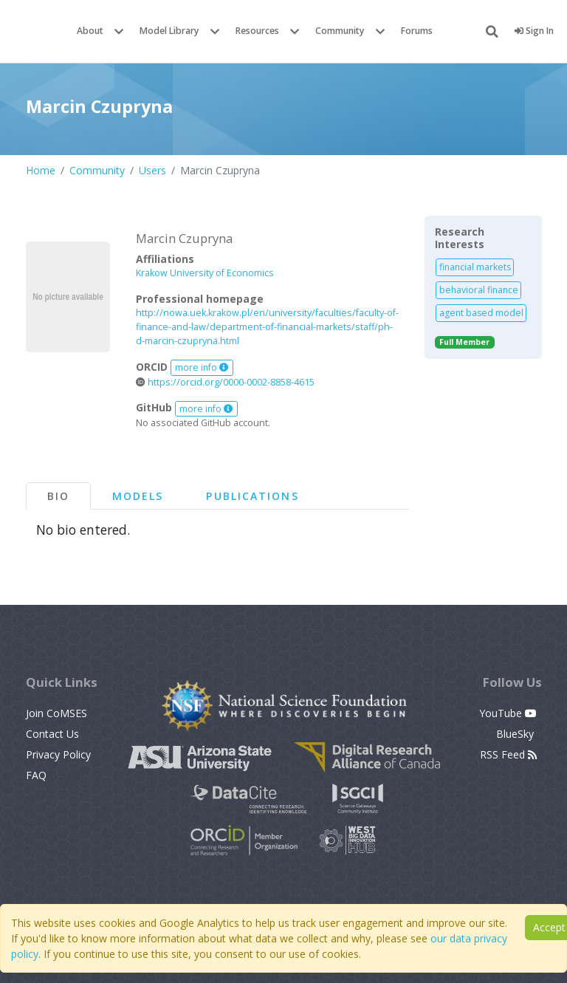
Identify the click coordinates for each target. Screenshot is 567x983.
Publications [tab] (252, 496)
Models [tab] (138, 496)
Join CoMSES (56, 713)
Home (40, 170)
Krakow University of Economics (205, 273)
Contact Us (52, 734)
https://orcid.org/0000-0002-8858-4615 (225, 382)
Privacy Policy (58, 754)
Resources (257, 30)
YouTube (508, 713)
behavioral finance (478, 290)
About (90, 30)
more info (201, 367)
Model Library (169, 30)
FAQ (36, 775)
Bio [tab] (58, 496)
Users (152, 170)
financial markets (475, 267)
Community (340, 30)
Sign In (534, 30)
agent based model (481, 312)
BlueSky (516, 734)
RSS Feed (508, 754)
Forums (417, 30)
